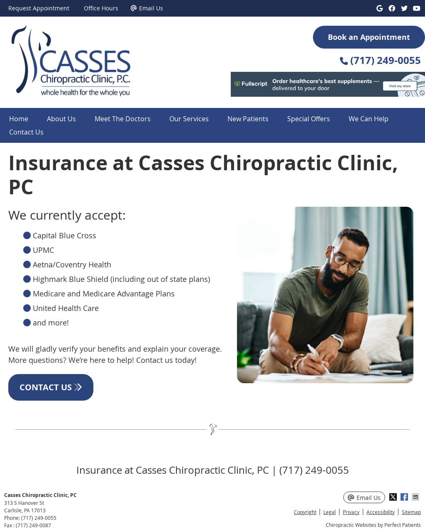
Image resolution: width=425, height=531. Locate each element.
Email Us (147, 8)
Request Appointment (38, 8)
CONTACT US (51, 387)
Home (18, 118)
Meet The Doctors (123, 118)
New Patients (248, 118)
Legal (329, 512)
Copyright (305, 512)
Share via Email (416, 497)
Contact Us (26, 132)
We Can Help (368, 118)
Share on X (393, 497)
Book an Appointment (369, 37)
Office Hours (101, 8)
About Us (61, 118)
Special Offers (308, 118)
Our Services (189, 118)
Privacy (351, 512)
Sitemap (411, 512)
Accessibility (380, 512)
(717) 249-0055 (38, 517)
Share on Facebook (405, 497)
